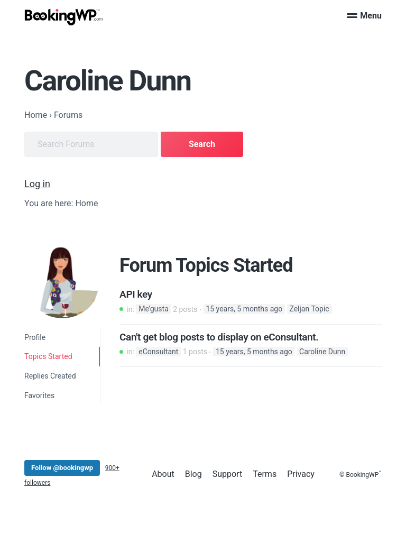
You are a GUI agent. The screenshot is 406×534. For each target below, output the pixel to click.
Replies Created (50, 376)
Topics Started (48, 356)
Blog (193, 474)
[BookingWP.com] (64, 17)
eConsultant (158, 351)
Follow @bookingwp (62, 468)
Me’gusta (154, 309)
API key (135, 294)
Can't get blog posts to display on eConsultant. (218, 337)
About (163, 474)
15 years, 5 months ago (244, 309)
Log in (37, 183)
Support (227, 474)
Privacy (301, 474)
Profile (34, 337)
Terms (264, 474)
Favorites (39, 395)
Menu (364, 16)
